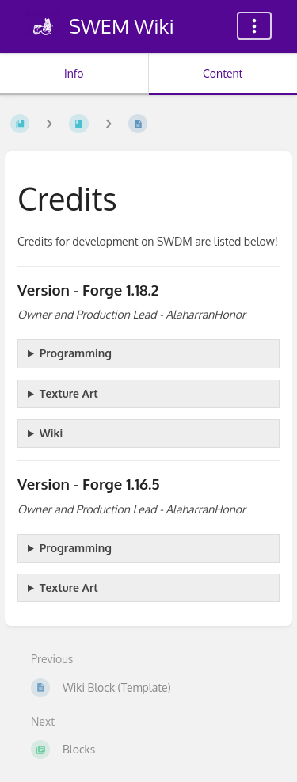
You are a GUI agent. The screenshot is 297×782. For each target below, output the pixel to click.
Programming (76, 353)
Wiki (51, 433)
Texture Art (69, 393)
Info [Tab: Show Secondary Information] (74, 73)
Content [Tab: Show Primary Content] (222, 73)
